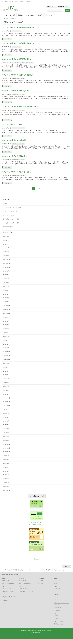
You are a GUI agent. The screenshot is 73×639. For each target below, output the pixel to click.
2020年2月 (6, 298)
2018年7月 (6, 371)
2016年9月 (6, 455)
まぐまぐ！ (40, 518)
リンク (64, 570)
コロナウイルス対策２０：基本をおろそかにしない (18, 75)
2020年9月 (6, 271)
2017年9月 (6, 409)
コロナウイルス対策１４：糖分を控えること (16, 172)
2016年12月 (6, 444)
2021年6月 (6, 240)
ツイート (36, 559)
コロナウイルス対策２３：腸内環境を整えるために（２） (20, 27)
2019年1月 (6, 348)
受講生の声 (57, 604)
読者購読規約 (33, 514)
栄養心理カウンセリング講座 (27, 62)
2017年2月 (6, 436)
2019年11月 (6, 309)
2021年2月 (6, 251)
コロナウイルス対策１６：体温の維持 (14, 140)
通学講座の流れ (6, 581)
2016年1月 (6, 486)
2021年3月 (6, 248)
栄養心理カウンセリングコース (9, 591)
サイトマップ (57, 570)
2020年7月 (6, 278)
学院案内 (56, 578)
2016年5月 (6, 471)
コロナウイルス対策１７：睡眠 (12, 124)
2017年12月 (6, 398)
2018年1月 (6, 394)
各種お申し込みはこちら (64, 6)
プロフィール (57, 588)
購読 (34, 506)
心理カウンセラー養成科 (10, 211)
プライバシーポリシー (33, 570)
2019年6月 (6, 328)
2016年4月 (6, 475)
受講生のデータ (58, 607)
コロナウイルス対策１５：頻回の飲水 (14, 156)
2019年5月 (6, 332)
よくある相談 (39, 581)
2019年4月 (6, 336)
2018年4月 (6, 382)
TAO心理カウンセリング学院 (34, 630)
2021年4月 (6, 244)
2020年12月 (6, 259)
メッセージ (57, 591)
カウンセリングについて (59, 581)
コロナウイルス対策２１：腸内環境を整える (16, 59)
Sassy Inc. (39, 632)
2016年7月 (6, 463)
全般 (55, 613)
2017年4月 (6, 428)
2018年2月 (6, 390)
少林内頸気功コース (7, 600)
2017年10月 (6, 405)
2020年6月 (6, 282)
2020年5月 (6, 286)
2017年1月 (6, 440)
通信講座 (21, 578)
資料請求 (15, 570)
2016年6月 (6, 467)
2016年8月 (6, 459)
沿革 (55, 602)
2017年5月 (6, 425)
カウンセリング (40, 578)
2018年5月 (6, 378)
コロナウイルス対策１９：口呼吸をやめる (15, 91)
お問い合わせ (7, 570)
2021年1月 (6, 255)
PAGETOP (66, 566)
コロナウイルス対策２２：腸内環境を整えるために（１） (20, 43)
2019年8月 (6, 321)
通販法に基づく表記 (46, 570)
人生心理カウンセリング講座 (11, 223)
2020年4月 (6, 290)
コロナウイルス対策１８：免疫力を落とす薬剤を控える (20, 106)
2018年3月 (6, 386)
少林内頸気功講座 (8, 226)
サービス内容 (39, 583)
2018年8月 (6, 367)
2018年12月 (6, 352)
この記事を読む (7, 38)
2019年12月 (6, 305)
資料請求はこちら (51, 6)
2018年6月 (6, 375)
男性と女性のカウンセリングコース (9, 597)
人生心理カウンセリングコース (9, 593)
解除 (39, 506)
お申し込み (22, 570)
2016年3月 (6, 478)
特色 (55, 597)
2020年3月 (6, 294)
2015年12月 (6, 490)
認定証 (55, 583)
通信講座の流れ (23, 581)
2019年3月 (6, 340)
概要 (55, 599)
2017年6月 (6, 421)
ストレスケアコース (16, 30)
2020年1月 (6, 302)
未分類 (5, 203)
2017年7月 (6, 417)
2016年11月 (6, 448)
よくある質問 (57, 610)
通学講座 (4, 578)
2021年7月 (6, 236)
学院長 (55, 586)
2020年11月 (6, 263)
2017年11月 (6, 402)
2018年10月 (6, 359)
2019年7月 (6, 325)
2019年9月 (6, 317)
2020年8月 (6, 275)
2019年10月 (6, 313)
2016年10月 (6, 452)
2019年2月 (6, 344)
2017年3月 (6, 432)
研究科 (3, 586)
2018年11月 (6, 355)
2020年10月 (6, 267)
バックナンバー (36, 517)
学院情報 (56, 594)
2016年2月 (6, 482)
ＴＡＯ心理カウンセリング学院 (12, 207)
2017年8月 (6, 413)
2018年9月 (6, 363)
